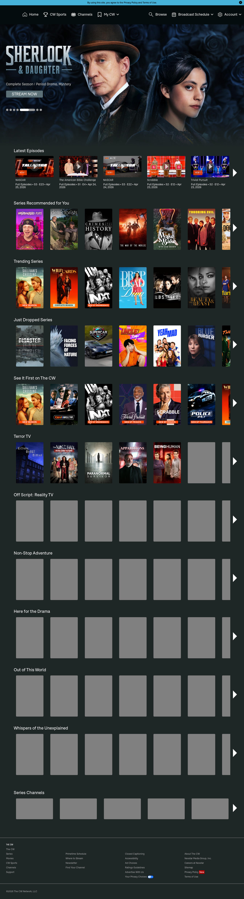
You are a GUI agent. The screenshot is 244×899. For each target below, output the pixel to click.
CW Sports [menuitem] (54, 14)
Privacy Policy (131, 2)
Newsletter (71, 862)
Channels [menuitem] (81, 14)
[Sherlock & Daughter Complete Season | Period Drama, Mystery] (122, 85)
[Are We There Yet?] (166, 809)
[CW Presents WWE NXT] (122, 809)
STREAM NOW (24, 94)
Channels (11, 867)
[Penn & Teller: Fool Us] (34, 809)
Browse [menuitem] (158, 14)
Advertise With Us (134, 872)
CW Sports (11, 862)
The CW (8, 13)
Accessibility (131, 858)
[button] (235, 173)
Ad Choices (131, 862)
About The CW (192, 853)
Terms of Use (149, 2)
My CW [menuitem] (108, 14)
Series (9, 853)
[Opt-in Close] (240, 2)
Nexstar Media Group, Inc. (198, 858)
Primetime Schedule (76, 853)
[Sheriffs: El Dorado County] (78, 809)
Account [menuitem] (229, 14)
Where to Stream (74, 858)
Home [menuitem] (30, 14)
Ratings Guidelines (135, 867)
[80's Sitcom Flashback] (210, 809)
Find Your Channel (75, 867)
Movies (10, 858)
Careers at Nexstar (194, 862)
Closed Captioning (134, 853)
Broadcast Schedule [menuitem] (192, 14)
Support (10, 872)
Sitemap (189, 867)
